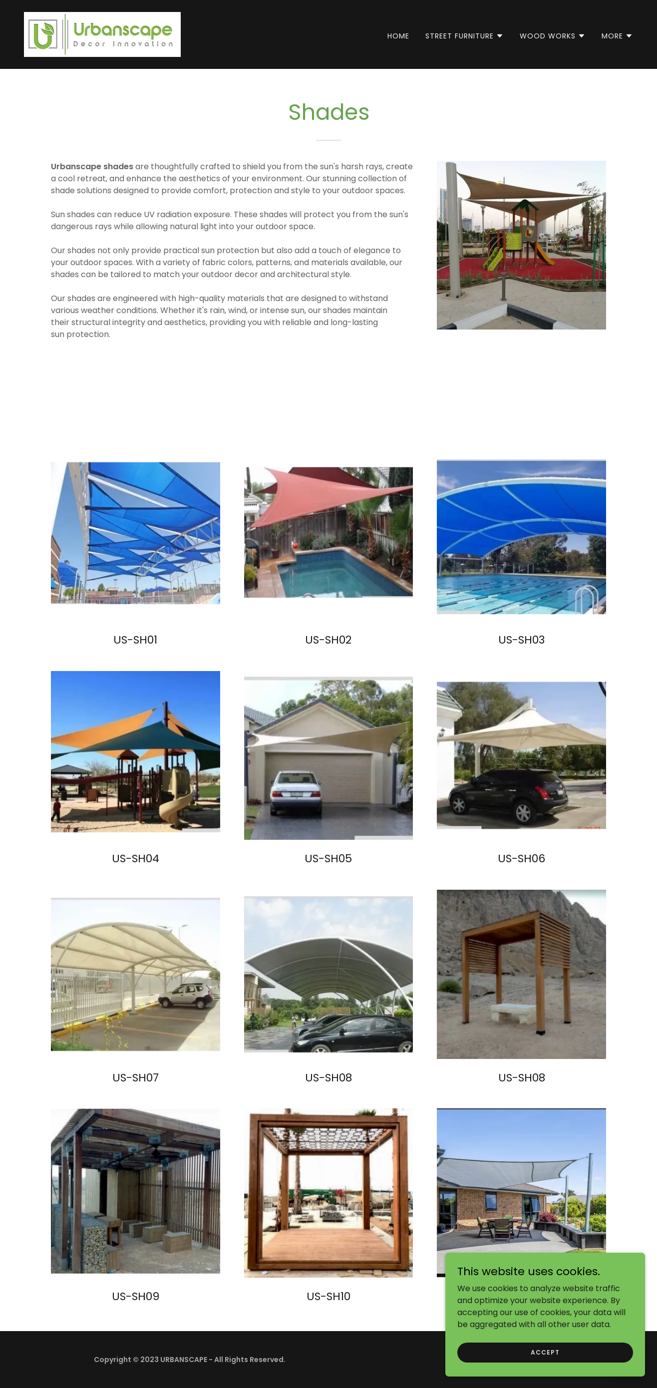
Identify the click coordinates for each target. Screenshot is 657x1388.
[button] (464, 36)
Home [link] (398, 36)
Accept (545, 1352)
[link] (102, 33)
